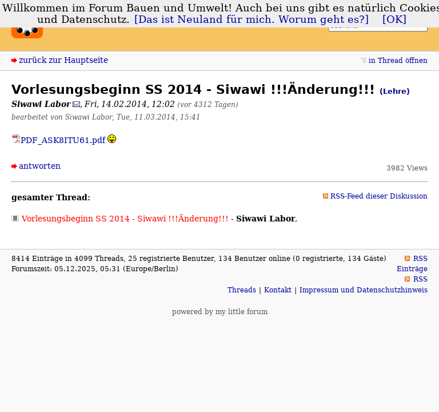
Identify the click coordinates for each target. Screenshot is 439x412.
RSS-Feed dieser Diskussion (379, 196)
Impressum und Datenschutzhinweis (364, 290)
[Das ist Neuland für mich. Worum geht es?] (251, 19)
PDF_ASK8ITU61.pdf (58, 140)
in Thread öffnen (398, 61)
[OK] (394, 19)
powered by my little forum (220, 312)
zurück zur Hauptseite (63, 60)
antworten (40, 166)
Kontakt (278, 290)
